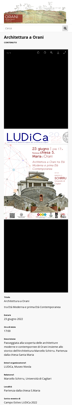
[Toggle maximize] (64, 52)
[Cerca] (33, 28)
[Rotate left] (45, 52)
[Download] (58, 52)
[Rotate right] (38, 52)
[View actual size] (51, 52)
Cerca (65, 28)
